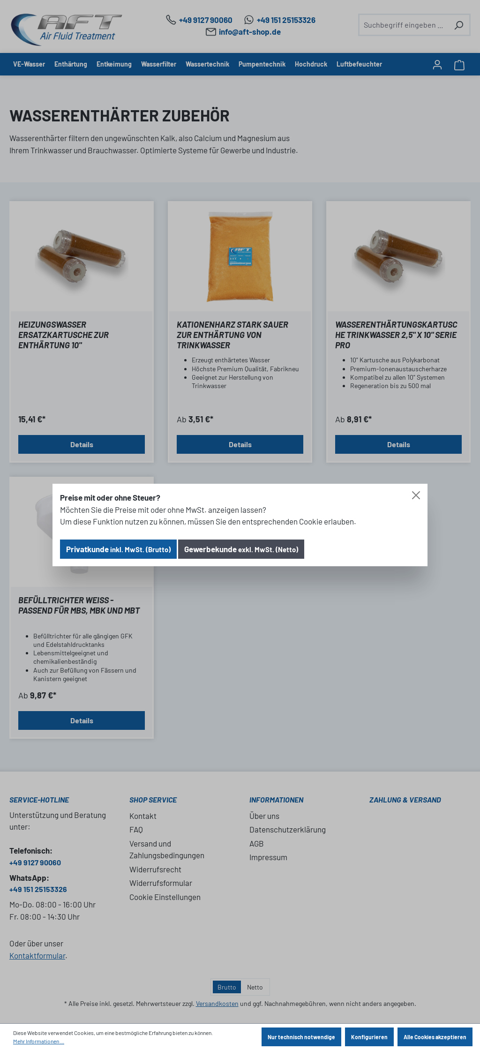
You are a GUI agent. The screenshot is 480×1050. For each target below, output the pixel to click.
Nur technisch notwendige (301, 1037)
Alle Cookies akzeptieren (435, 1037)
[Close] (416, 495)
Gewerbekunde (241, 549)
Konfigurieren (369, 1037)
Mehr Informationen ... (38, 1041)
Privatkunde (118, 549)
